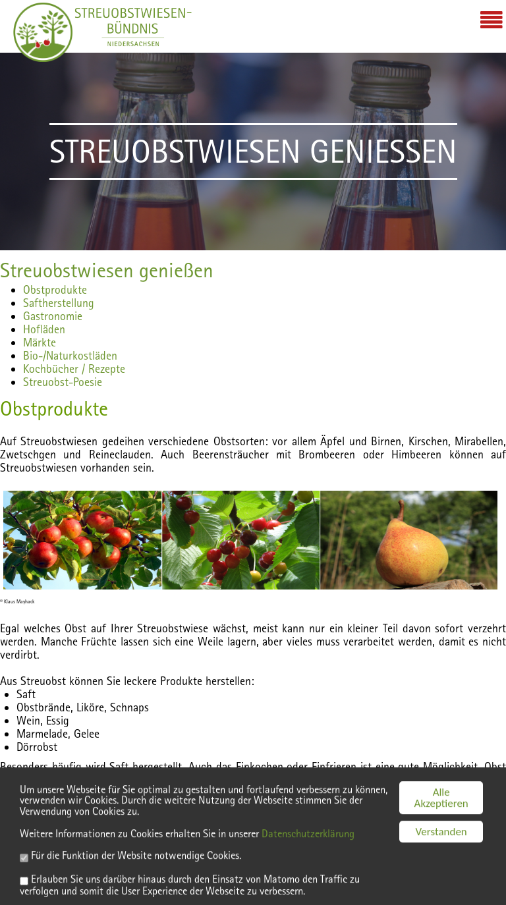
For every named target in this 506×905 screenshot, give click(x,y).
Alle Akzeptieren (441, 818)
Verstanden (441, 853)
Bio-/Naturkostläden (70, 355)
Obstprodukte (55, 289)
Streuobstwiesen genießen (106, 270)
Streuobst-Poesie (62, 382)
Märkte (39, 342)
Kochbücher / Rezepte (74, 368)
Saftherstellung (58, 303)
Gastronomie (52, 316)
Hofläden (44, 329)
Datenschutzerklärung (323, 854)
